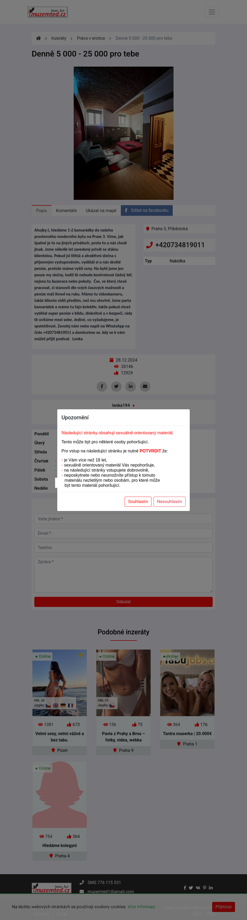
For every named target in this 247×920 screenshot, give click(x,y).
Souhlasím (138, 501)
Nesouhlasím (169, 501)
